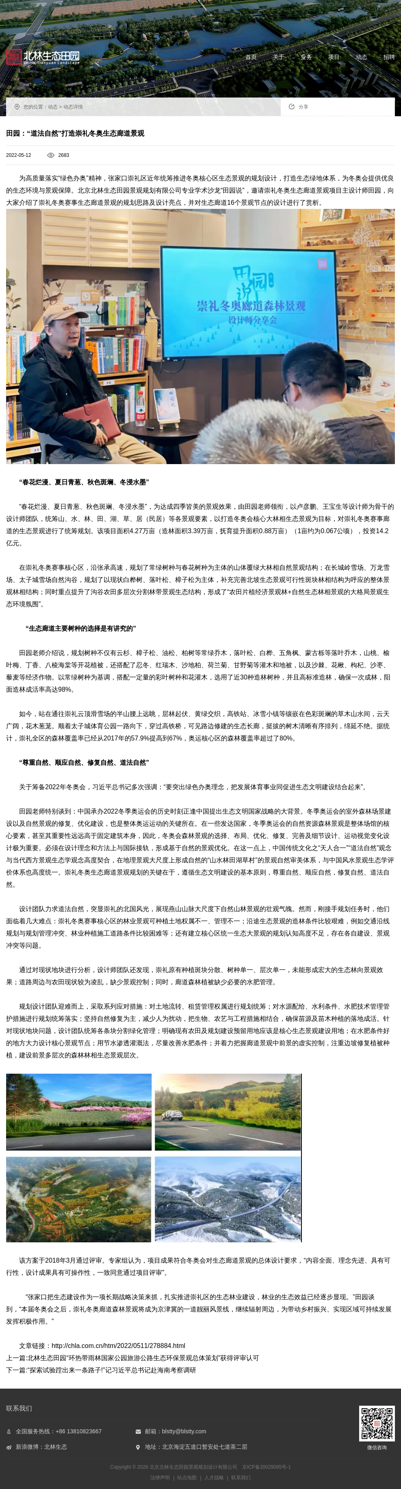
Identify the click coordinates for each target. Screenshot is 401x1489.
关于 (278, 57)
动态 (361, 57)
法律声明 (160, 1477)
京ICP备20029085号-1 (266, 1467)
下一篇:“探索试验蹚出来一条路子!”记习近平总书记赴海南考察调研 (101, 1370)
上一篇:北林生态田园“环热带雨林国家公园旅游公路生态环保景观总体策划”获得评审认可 (132, 1357)
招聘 (389, 57)
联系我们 (241, 1477)
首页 (251, 57)
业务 (306, 57)
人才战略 (214, 1477)
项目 (334, 57)
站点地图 (187, 1477)
